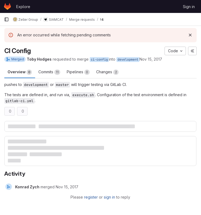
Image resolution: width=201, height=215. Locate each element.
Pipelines (78, 72)
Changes (107, 72)
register (91, 197)
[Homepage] (7, 6)
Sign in (189, 6)
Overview (20, 72)
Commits (49, 72)
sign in (109, 197)
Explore (23, 6)
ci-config (99, 59)
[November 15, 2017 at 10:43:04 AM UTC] (67, 187)
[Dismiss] (190, 35)
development (128, 59)
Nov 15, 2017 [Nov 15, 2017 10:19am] (150, 59)
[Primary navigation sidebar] (6, 19)
